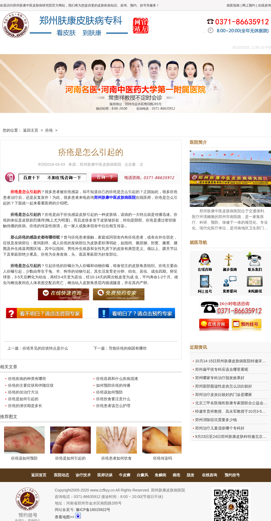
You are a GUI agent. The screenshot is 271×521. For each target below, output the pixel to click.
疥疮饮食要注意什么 (113, 399)
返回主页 (30, 130)
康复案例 (158, 47)
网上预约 (248, 5)
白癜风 (142, 475)
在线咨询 (264, 5)
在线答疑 (134, 47)
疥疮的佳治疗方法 (23, 392)
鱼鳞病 (160, 475)
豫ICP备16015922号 (93, 509)
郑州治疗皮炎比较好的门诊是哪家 (223, 394)
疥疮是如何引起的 (23, 399)
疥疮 (49, 130)
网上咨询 (183, 47)
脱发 (190, 475)
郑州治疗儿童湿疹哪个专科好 (219, 428)
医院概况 (36, 47)
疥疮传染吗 (162, 458)
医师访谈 (104, 475)
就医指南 (233, 5)
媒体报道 (85, 47)
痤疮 (176, 475)
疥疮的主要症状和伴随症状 (31, 385)
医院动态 (61, 475)
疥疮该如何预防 (109, 392)
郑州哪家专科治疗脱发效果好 (219, 378)
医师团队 (61, 47)
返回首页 (38, 475)
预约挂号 (232, 475)
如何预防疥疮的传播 (113, 385)
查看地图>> (64, 517)
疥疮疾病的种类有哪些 (27, 378)
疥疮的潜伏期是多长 (25, 405)
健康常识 (109, 47)
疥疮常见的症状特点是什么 (45, 348)
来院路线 (207, 47)
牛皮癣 (124, 475)
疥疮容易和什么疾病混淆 (117, 378)
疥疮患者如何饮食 (116, 458)
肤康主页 (12, 47)
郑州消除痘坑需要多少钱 (216, 420)
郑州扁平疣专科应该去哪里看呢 (221, 369)
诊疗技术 (83, 475)
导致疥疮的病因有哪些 (128, 348)
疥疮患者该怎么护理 (113, 405)
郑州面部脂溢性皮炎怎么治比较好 (223, 386)
